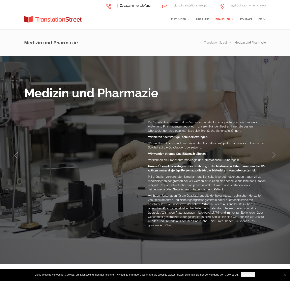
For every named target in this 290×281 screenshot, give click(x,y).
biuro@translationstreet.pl (190, 5)
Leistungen (178, 19)
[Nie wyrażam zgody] (285, 275)
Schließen (248, 274)
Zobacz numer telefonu (135, 5)
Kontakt (246, 19)
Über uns (202, 19)
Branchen (222, 19)
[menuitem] (262, 20)
